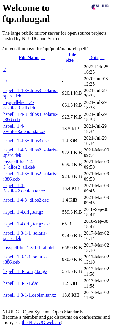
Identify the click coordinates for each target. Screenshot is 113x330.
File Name (29, 57)
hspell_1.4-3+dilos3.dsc (26, 140)
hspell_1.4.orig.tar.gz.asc (27, 223)
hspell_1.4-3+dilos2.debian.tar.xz (24, 188)
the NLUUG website (41, 322)
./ (4, 69)
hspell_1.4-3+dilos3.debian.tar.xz (24, 129)
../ (5, 81)
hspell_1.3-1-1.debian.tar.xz (29, 295)
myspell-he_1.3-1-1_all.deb (29, 247)
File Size (70, 57)
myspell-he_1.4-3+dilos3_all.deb (19, 105)
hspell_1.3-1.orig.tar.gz (25, 271)
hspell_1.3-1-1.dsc (20, 283)
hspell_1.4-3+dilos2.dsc (26, 200)
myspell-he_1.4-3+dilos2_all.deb (19, 164)
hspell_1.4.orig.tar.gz (23, 211)
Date (93, 57)
